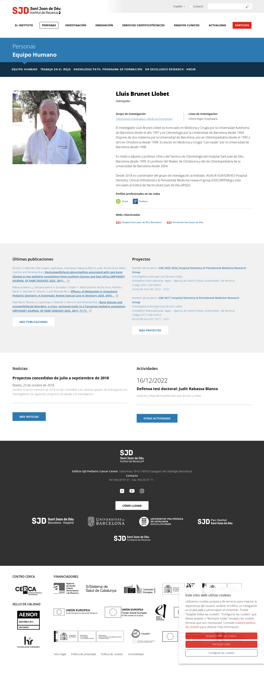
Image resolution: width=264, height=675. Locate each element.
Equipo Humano (34, 54)
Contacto (198, 6)
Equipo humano (24, 69)
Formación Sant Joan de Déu (185, 222)
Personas (49, 25)
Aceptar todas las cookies (221, 636)
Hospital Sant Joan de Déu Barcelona (139, 222)
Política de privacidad (83, 654)
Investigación (75, 25)
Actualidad (217, 25)
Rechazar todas (222, 644)
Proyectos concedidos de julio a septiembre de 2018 (60, 377)
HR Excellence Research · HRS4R (170, 69)
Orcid (125, 201)
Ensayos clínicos (186, 25)
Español (177, 6)
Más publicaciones (33, 322)
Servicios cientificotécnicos (143, 25)
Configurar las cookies (221, 653)
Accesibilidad (135, 654)
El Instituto (24, 25)
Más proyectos (150, 330)
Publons (143, 201)
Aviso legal (60, 654)
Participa (242, 25)
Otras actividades (157, 418)
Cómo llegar (132, 505)
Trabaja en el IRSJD (55, 69)
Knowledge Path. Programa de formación (108, 69)
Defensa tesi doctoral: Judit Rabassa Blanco (177, 388)
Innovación (104, 25)
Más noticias (29, 416)
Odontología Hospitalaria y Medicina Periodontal (144, 119)
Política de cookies (112, 654)
